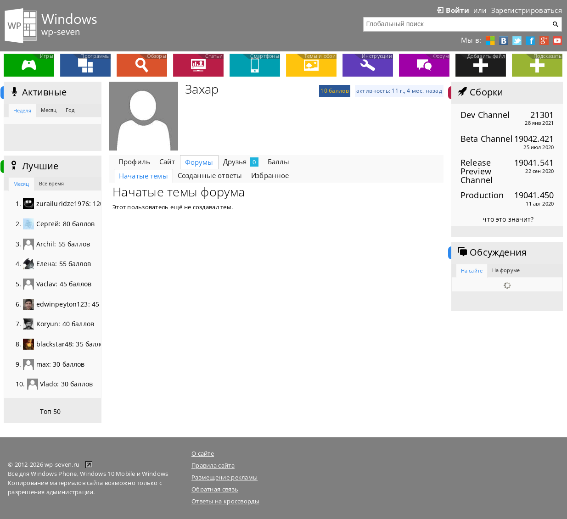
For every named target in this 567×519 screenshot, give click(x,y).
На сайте (472, 270)
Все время (51, 183)
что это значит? (508, 219)
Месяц (49, 109)
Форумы (199, 162)
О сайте (202, 453)
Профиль (134, 161)
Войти (452, 10)
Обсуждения (491, 252)
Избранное (270, 175)
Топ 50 (50, 411)
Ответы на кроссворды (225, 501)
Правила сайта (213, 465)
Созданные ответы (210, 175)
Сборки (479, 92)
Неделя (22, 110)
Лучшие (33, 166)
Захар (202, 89)
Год (70, 109)
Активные (37, 92)
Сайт (167, 161)
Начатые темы (143, 175)
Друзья (240, 162)
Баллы (279, 161)
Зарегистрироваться (526, 10)
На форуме (506, 270)
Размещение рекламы (224, 477)
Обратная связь (214, 489)
